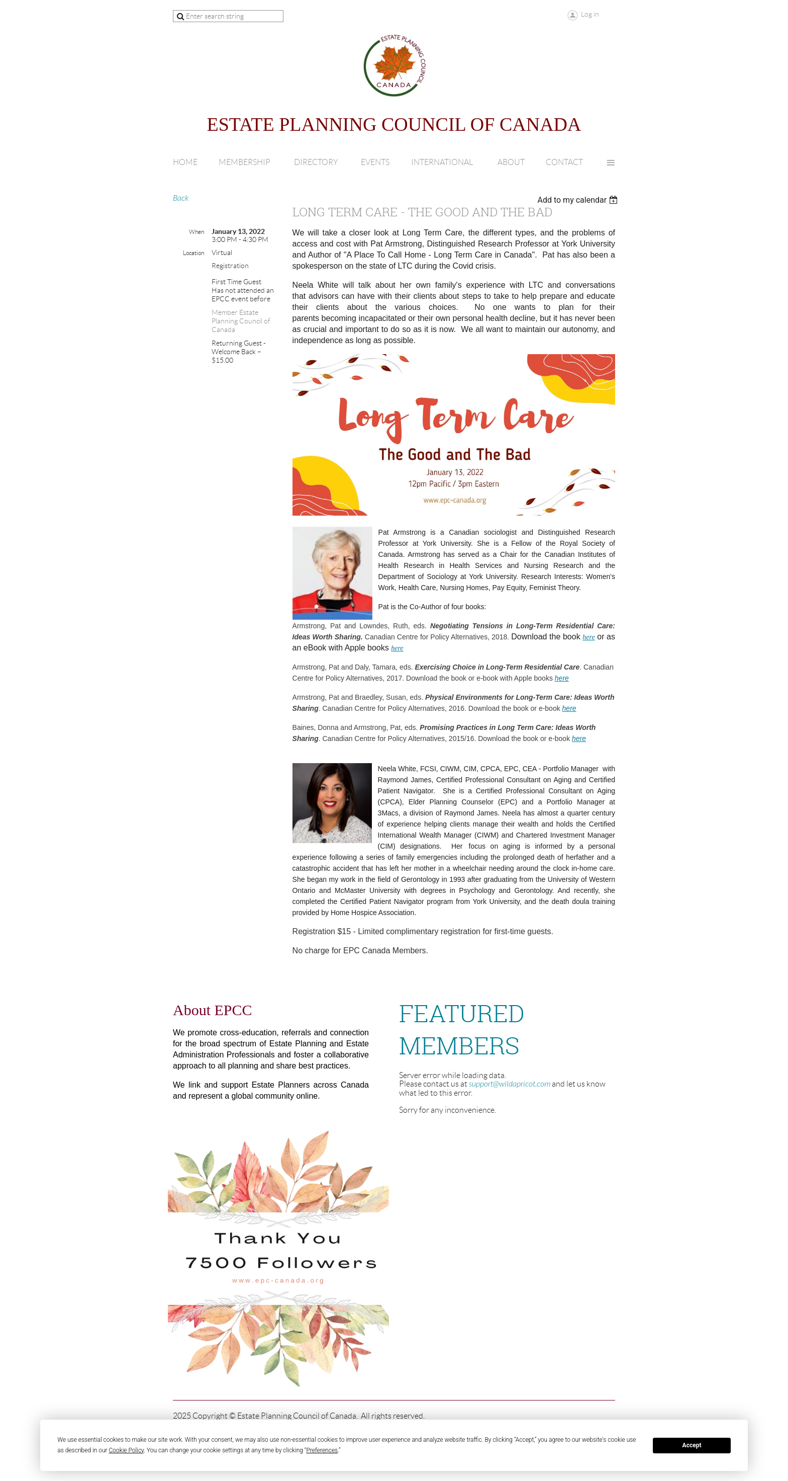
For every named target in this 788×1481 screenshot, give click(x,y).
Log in (590, 14)
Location (193, 253)
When (196, 231)
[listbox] (578, 200)
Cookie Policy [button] (126, 1450)
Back (180, 198)
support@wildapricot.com (509, 1084)
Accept (692, 1445)
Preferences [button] (322, 1450)
